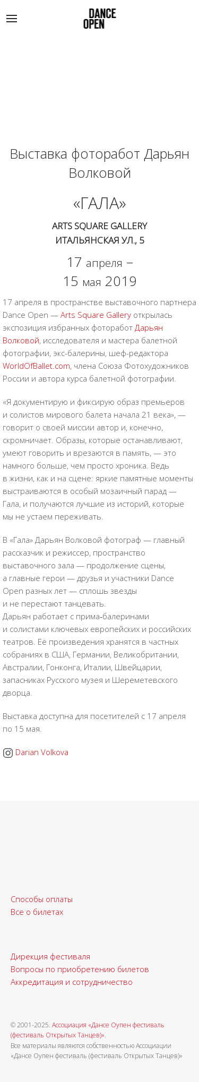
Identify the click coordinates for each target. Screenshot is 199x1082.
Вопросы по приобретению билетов (80, 969)
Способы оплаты (42, 899)
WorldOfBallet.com (36, 365)
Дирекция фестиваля (50, 956)
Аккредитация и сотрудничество (72, 981)
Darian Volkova (41, 752)
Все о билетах (37, 911)
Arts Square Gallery (95, 314)
